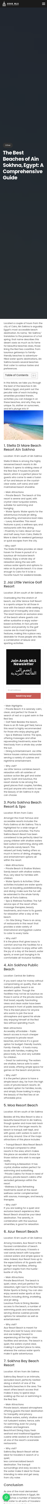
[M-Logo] (10, 4)
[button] (44, 3)
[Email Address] (23, 690)
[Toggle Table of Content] (32, 375)
